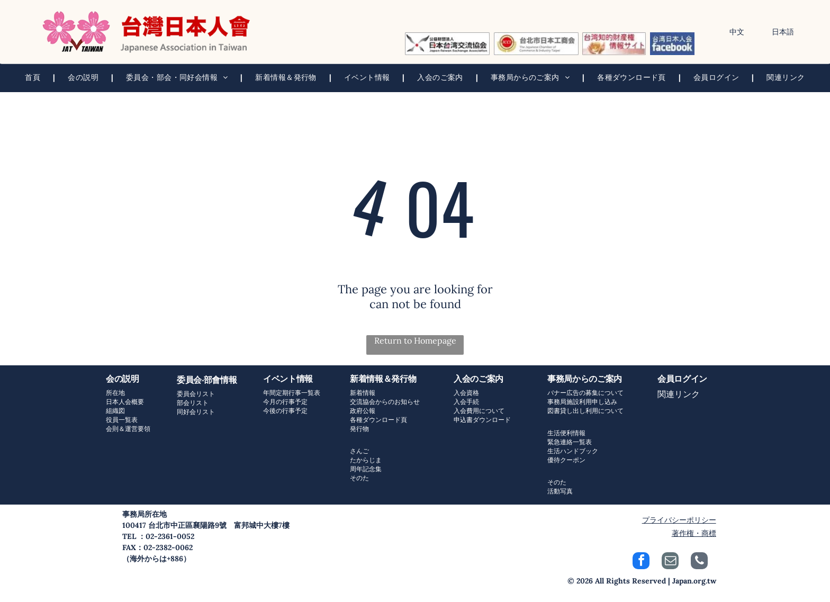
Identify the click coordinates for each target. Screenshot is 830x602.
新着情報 (362, 393)
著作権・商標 (694, 533)
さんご (359, 451)
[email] (670, 562)
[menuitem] (33, 77)
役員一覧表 (122, 420)
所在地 (115, 393)
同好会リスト (196, 412)
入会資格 (466, 393)
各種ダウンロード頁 (378, 420)
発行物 (359, 429)
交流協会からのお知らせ (385, 402)
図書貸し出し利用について (585, 411)
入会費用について (479, 411)
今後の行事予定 (285, 411)
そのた (359, 478)
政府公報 (362, 411)
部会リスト (193, 403)
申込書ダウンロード (482, 420)
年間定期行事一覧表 (291, 393)
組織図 (115, 411)
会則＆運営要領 (128, 429)
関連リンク (678, 394)
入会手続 (466, 402)
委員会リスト (196, 394)
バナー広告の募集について (585, 393)
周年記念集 (366, 469)
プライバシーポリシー (679, 520)
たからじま (366, 460)
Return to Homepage (415, 340)
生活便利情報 (566, 433)
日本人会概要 (125, 402)
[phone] (699, 562)
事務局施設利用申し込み (582, 402)
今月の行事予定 (285, 402)
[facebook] (641, 562)
